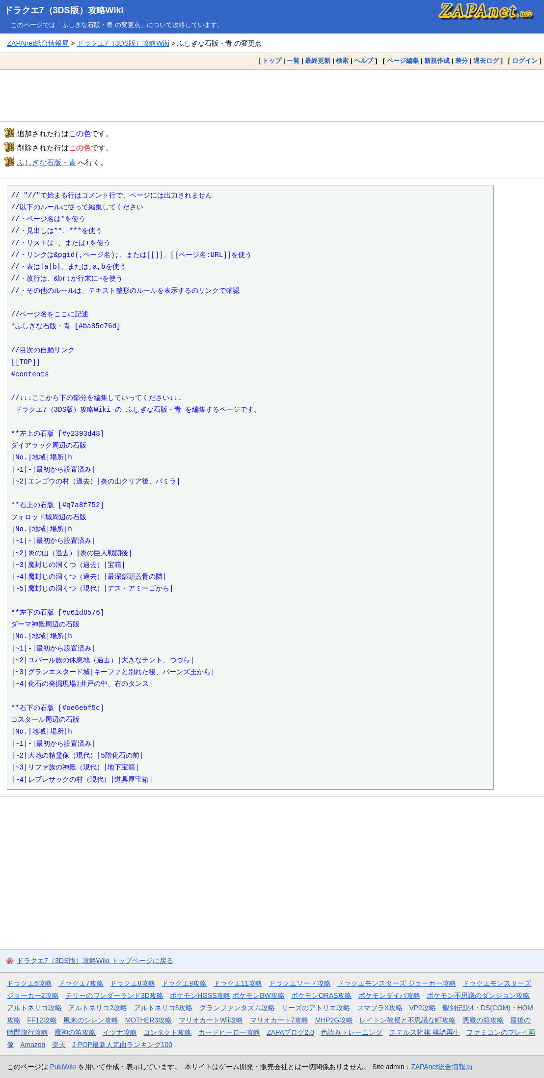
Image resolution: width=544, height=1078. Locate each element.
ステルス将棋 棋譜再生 (424, 1032)
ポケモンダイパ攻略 (389, 995)
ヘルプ (363, 60)
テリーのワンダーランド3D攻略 (114, 995)
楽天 (59, 1045)
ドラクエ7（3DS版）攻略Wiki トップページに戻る (95, 961)
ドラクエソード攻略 (300, 983)
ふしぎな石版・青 (46, 162)
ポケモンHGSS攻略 (200, 995)
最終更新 (317, 60)
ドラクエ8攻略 (132, 983)
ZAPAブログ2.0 (290, 1032)
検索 (342, 60)
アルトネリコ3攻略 (163, 1008)
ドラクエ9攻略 (184, 983)
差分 (461, 60)
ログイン (525, 60)
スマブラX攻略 (380, 1008)
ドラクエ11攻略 (238, 983)
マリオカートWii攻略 (211, 1020)
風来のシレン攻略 (90, 1020)
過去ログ (486, 60)
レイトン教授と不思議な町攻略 (407, 1020)
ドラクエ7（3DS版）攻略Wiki (64, 10)
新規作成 (437, 60)
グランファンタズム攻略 (237, 1008)
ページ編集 (403, 60)
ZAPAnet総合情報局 (38, 43)
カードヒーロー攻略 (229, 1032)
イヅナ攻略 (120, 1032)
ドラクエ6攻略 (29, 983)
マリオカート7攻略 (279, 1020)
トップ (271, 60)
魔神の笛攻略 (75, 1032)
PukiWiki (63, 1067)
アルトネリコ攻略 (34, 1008)
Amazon (32, 1045)
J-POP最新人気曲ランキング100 (122, 1045)
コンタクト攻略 (167, 1032)
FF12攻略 (41, 1020)
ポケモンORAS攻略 (321, 995)
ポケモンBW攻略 (258, 995)
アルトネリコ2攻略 (97, 1008)
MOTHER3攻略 (148, 1020)
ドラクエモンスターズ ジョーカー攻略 (396, 983)
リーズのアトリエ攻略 (315, 1008)
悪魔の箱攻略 (483, 1020)
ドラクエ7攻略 (81, 983)
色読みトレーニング (351, 1032)
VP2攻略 (422, 1008)
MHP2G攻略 (334, 1020)
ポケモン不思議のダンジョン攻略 (478, 995)
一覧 (293, 60)
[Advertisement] (272, 95)
